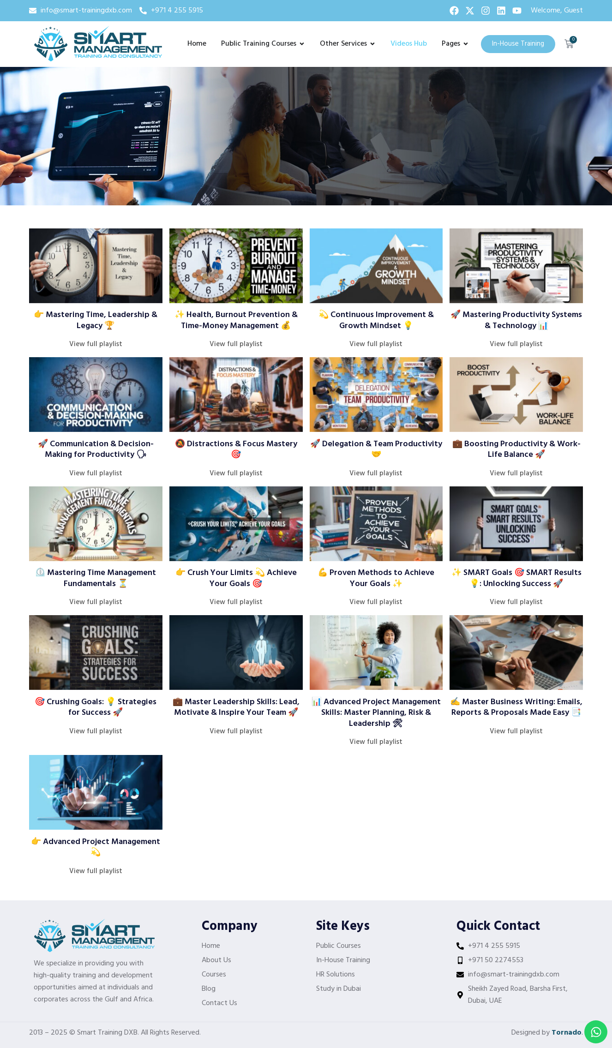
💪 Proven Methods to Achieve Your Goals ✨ (376, 578)
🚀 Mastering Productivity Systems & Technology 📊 (516, 320)
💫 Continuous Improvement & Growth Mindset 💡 (376, 320)
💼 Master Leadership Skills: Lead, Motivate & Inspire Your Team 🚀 (236, 707)
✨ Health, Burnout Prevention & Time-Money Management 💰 (236, 320)
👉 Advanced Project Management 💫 (95, 847)
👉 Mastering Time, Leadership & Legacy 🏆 (95, 320)
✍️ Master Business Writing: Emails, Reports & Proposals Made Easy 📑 (516, 707)
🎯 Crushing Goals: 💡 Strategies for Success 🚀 (95, 707)
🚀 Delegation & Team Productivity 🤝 (376, 449)
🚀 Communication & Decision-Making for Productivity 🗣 (96, 449)
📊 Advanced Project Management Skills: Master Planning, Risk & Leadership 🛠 (376, 713)
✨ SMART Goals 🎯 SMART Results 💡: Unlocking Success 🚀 (516, 578)
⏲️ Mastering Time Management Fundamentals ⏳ (95, 578)
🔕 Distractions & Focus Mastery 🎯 (236, 449)
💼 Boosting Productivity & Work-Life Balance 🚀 (516, 449)
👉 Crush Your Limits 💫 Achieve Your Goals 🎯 (236, 578)
